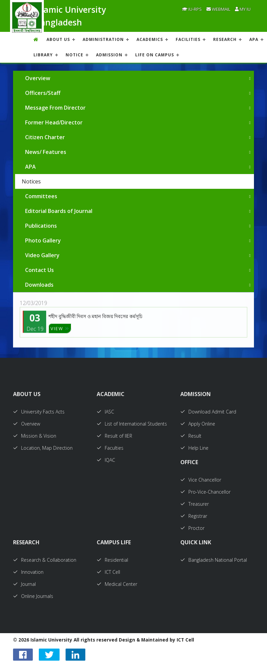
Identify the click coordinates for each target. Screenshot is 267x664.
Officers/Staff (43, 93)
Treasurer (194, 504)
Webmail (218, 9)
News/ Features (45, 152)
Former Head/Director (54, 122)
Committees (41, 196)
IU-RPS (192, 9)
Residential (112, 560)
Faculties (110, 448)
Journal (24, 584)
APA (253, 39)
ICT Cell (108, 572)
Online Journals (33, 596)
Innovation (28, 572)
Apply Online (197, 424)
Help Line (194, 448)
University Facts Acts (39, 411)
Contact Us (39, 270)
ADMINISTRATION (103, 39)
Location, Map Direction (43, 448)
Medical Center (117, 584)
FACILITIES (188, 39)
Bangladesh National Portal (213, 560)
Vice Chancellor (200, 480)
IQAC (106, 460)
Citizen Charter (45, 137)
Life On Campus (154, 55)
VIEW (60, 333)
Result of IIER (114, 436)
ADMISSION (109, 55)
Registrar (193, 516)
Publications (41, 225)
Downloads (39, 284)
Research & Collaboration (44, 560)
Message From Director (55, 107)
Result (190, 436)
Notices (31, 181)
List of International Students (132, 424)
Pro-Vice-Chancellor (205, 492)
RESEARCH (225, 39)
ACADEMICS (150, 39)
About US (58, 39)
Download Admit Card (208, 411)
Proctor (192, 528)
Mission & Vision (34, 436)
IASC (105, 411)
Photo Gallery (43, 240)
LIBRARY (43, 55)
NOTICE (74, 55)
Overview (37, 78)
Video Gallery (42, 255)
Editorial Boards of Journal (58, 211)
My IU (243, 9)
